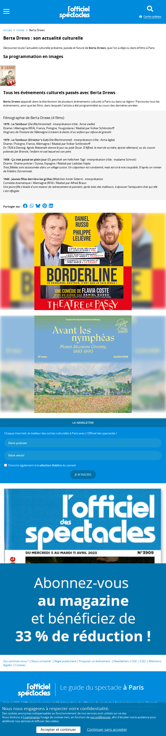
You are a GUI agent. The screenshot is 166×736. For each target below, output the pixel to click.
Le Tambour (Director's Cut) (29, 140)
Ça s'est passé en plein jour (29, 159)
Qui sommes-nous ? (16, 661)
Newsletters (121, 661)
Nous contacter (41, 661)
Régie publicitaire (65, 661)
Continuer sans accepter (107, 729)
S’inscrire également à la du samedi (42, 465)
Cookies (20, 665)
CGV (134, 661)
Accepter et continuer (58, 729)
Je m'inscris (83, 475)
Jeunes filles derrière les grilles (31, 179)
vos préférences (100, 717)
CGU (143, 661)
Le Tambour (19, 124)
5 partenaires (31, 717)
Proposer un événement (94, 661)
